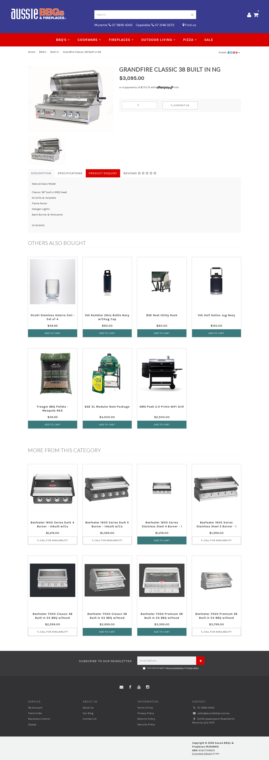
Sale (208, 40)
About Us (88, 707)
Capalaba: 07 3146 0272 (155, 25)
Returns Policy (146, 718)
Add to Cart (53, 333)
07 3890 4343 (203, 708)
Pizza (190, 40)
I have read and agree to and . (171, 668)
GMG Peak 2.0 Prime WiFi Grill (162, 406)
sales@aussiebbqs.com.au (211, 713)
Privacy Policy (193, 668)
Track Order (35, 713)
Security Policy (146, 724)
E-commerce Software (202, 754)
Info (176, 87)
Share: (229, 52)
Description (41, 173)
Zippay (32, 724)
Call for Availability (52, 540)
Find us (189, 25)
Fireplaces (121, 40)
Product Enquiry (103, 173)
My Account (35, 707)
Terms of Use (145, 707)
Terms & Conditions (175, 668)
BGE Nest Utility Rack (161, 315)
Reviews (140, 173)
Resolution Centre (39, 718)
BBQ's (63, 40)
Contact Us (180, 105)
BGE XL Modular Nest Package (107, 406)
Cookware (89, 40)
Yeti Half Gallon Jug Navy (216, 315)
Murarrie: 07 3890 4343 (113, 25)
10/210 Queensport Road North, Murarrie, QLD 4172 (213, 720)
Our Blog (88, 713)
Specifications (70, 173)
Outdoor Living (158, 40)
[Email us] (121, 687)
